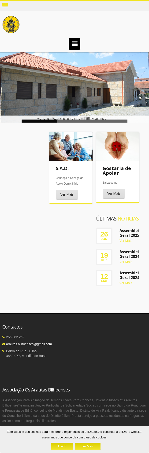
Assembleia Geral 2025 (130, 233)
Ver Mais (67, 194)
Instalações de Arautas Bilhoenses (74, 121)
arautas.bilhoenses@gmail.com (29, 344)
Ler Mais (88, 446)
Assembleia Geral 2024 (130, 254)
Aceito (62, 446)
